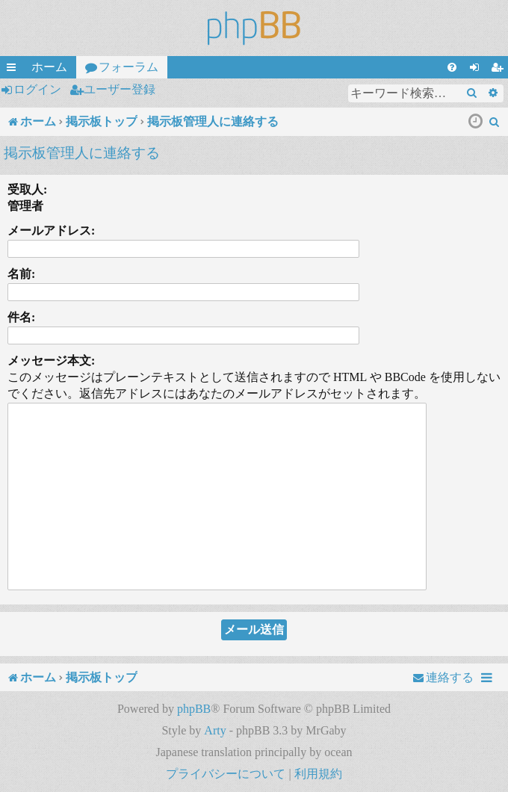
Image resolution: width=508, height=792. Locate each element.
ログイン (37, 89)
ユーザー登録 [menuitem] (500, 69)
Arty (215, 730)
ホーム (49, 67)
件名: (21, 317)
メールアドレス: (51, 230)
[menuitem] (452, 67)
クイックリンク (14, 69)
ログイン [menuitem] (477, 69)
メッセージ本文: (51, 360)
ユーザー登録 (119, 89)
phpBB (194, 708)
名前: (21, 273)
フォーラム (128, 67)
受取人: (27, 189)
